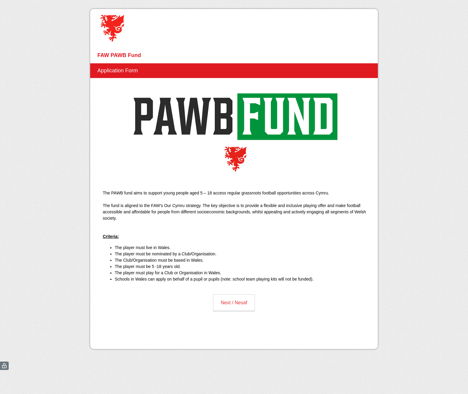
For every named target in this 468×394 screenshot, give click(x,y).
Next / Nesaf (234, 302)
